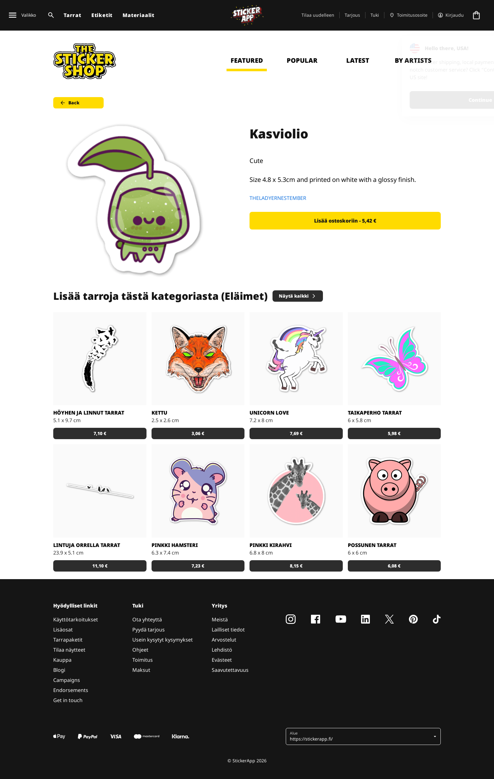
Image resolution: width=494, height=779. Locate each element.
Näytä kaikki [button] (297, 296)
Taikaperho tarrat (375, 412)
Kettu (159, 412)
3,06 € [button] (198, 433)
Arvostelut (224, 639)
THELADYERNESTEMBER (278, 198)
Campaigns (66, 680)
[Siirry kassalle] (476, 15)
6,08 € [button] (394, 566)
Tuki (374, 15)
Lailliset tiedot (228, 629)
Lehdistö (222, 649)
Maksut (141, 669)
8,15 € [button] (296, 566)
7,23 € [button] (198, 566)
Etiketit (101, 15)
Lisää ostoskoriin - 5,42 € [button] (345, 220)
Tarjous (352, 15)
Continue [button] (409, 99)
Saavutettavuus (230, 669)
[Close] (475, 48)
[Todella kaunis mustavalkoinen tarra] (99, 358)
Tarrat (72, 15)
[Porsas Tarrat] (394, 491)
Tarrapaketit (68, 639)
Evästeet (222, 659)
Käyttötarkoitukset (75, 619)
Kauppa (62, 659)
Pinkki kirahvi (271, 545)
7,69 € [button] (296, 433)
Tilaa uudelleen (318, 15)
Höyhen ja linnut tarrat (88, 412)
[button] (361, 736)
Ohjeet (140, 649)
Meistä (220, 619)
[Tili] (451, 15)
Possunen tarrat (372, 545)
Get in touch (68, 700)
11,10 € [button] (99, 566)
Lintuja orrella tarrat (86, 545)
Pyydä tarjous (148, 629)
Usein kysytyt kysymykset (162, 639)
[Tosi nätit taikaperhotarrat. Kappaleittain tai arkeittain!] (394, 358)
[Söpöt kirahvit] (296, 491)
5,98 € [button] (394, 433)
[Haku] (50, 15)
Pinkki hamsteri (175, 545)
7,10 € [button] (100, 433)
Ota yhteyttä (147, 619)
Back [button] (69, 103)
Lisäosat (63, 629)
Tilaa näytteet (69, 649)
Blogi (59, 669)
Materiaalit (138, 15)
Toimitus (142, 659)
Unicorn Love (269, 412)
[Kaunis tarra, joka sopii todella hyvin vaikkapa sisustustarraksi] (99, 491)
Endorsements (70, 690)
